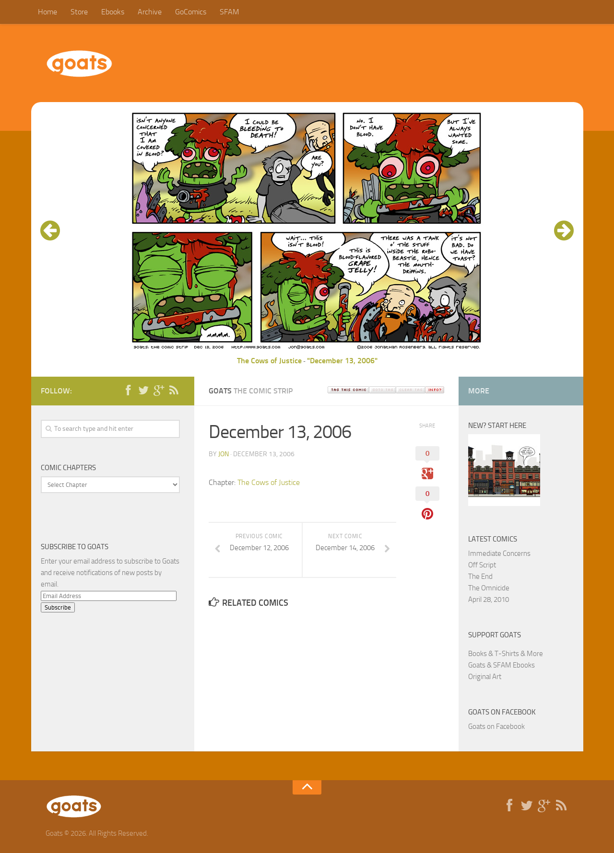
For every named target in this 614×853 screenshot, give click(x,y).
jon (223, 454)
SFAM (229, 11)
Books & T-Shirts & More (505, 653)
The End (480, 576)
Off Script (482, 565)
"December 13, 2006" (342, 360)
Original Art (484, 676)
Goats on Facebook (502, 712)
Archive (150, 11)
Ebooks (112, 11)
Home (47, 11)
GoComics (190, 11)
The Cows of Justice (269, 360)
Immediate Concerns (499, 553)
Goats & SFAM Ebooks (501, 665)
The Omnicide (488, 588)
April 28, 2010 (488, 599)
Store (79, 11)
